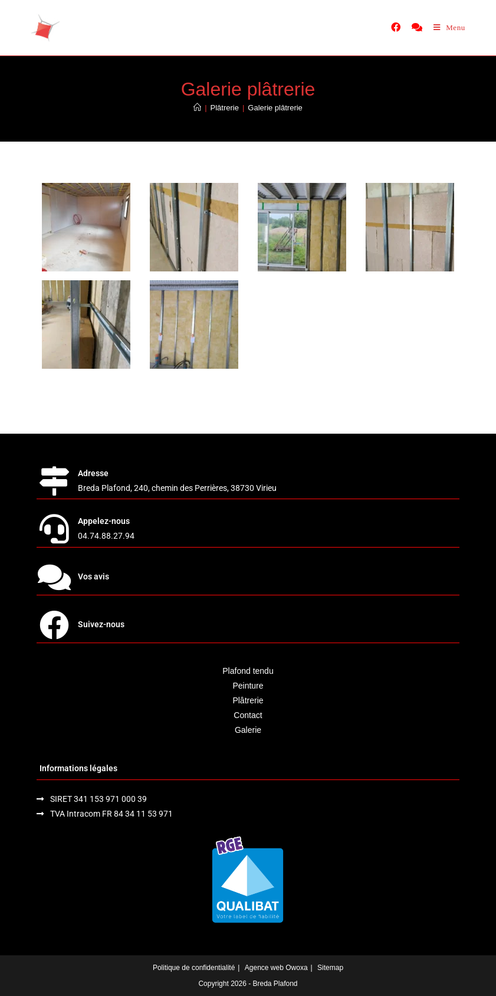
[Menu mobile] (449, 28)
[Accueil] (197, 107)
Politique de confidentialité (194, 968)
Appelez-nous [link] (104, 521)
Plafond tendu (247, 671)
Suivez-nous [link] (101, 624)
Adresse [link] (93, 473)
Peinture (247, 685)
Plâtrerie (247, 700)
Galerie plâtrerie (275, 107)
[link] (395, 27)
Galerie (248, 730)
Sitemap (330, 968)
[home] (45, 27)
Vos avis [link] (93, 576)
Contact (248, 715)
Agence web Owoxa (276, 968)
